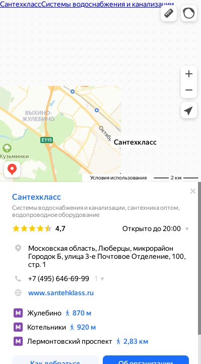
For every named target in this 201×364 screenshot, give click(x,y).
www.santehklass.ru (61, 293)
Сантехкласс (36, 197)
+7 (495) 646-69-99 (50, 279)
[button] (169, 13)
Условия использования (118, 177)
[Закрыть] (193, 191)
